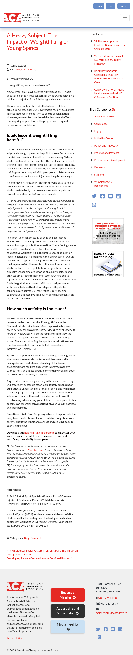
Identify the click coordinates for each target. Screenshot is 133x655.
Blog (27, 538)
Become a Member (68, 595)
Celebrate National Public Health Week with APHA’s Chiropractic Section (109, 93)
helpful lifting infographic (39, 432)
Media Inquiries (68, 627)
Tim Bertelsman (22, 69)
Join (111, 6)
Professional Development (109, 160)
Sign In (99, 6)
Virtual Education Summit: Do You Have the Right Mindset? (109, 59)
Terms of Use (15, 637)
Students (99, 174)
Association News (104, 116)
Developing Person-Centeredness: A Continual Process (40, 558)
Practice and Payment (106, 152)
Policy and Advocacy (106, 145)
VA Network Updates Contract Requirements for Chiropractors (109, 45)
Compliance (101, 123)
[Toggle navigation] (125, 17)
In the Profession (104, 138)
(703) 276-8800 (107, 598)
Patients (124, 6)
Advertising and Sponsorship (67, 611)
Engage (98, 131)
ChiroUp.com (35, 449)
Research (36, 538)
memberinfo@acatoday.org (111, 612)
